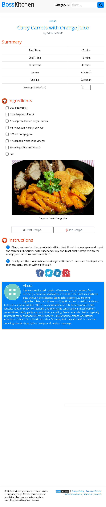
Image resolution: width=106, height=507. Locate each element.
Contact (97, 494)
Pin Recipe (74, 230)
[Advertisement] (53, 368)
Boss (18, 4)
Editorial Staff (44, 285)
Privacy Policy (78, 491)
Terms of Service (93, 491)
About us (88, 494)
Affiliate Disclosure (73, 494)
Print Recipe (32, 230)
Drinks (52, 21)
